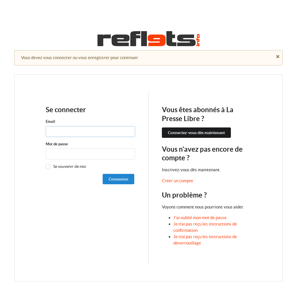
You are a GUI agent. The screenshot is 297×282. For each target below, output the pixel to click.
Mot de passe (57, 144)
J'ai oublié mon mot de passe (200, 217)
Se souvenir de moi (69, 166)
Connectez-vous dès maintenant (196, 132)
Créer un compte (177, 180)
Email (50, 121)
